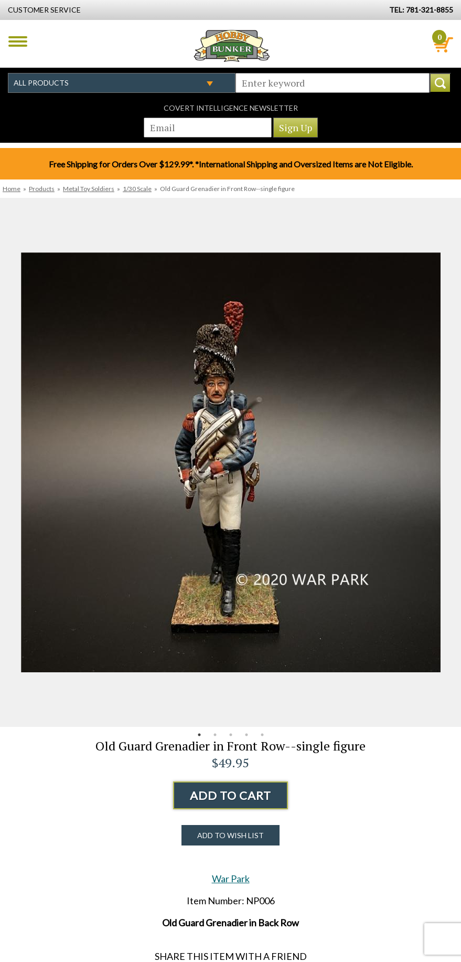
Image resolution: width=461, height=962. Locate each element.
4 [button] (246, 735)
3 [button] (231, 735)
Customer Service (44, 9)
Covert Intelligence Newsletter (231, 107)
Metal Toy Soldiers (88, 189)
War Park (231, 878)
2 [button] (215, 735)
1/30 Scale (137, 189)
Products (42, 189)
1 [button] (199, 735)
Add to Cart (230, 795)
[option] (230, 462)
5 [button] (262, 735)
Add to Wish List (230, 835)
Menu (18, 41)
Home (11, 189)
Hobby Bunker (232, 45)
